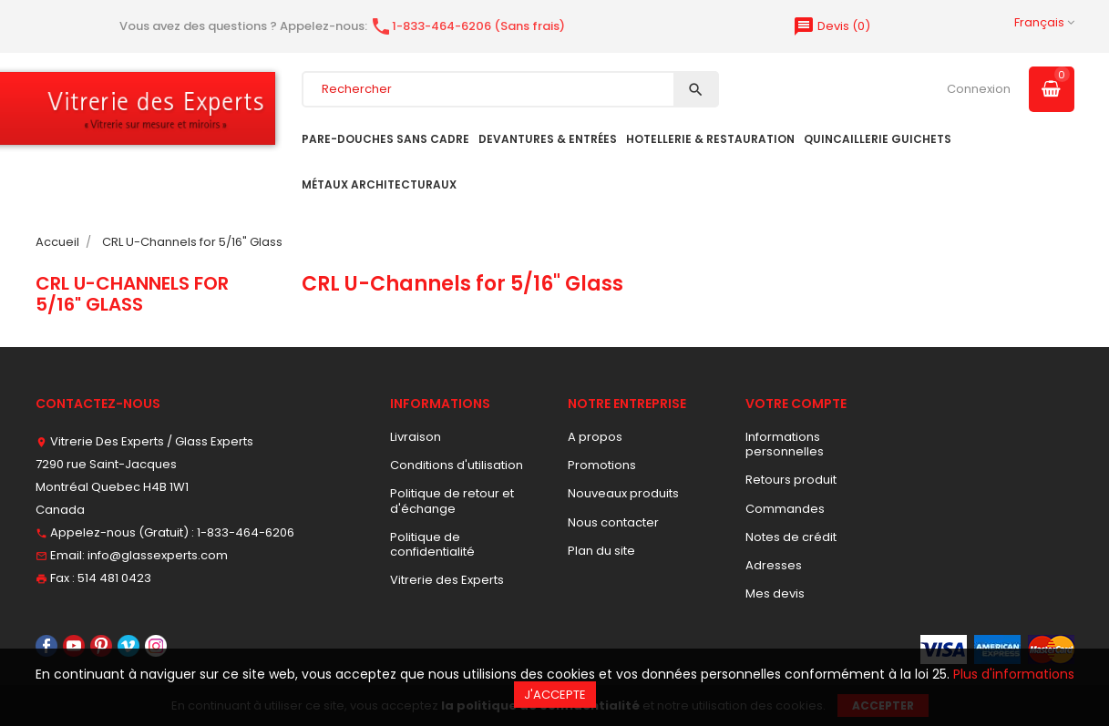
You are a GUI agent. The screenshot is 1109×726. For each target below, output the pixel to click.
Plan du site (601, 550)
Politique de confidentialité (432, 544)
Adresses (773, 565)
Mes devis (775, 593)
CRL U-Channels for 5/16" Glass (132, 293)
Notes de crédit (791, 537)
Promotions (602, 465)
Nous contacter (613, 522)
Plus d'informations (1013, 674)
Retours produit (791, 479)
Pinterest (101, 646)
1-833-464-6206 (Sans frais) (467, 26)
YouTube (74, 646)
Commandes (785, 508)
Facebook (46, 646)
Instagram (156, 646)
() (831, 26)
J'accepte (555, 694)
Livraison (415, 436)
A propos (595, 436)
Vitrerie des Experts (447, 579)
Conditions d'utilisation (456, 465)
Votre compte (796, 403)
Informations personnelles (784, 444)
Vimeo (128, 646)
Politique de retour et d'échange (452, 500)
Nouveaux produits (623, 493)
